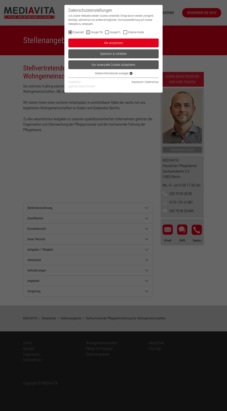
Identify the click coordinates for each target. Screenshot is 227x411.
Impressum (138, 82)
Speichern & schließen (113, 54)
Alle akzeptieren (113, 43)
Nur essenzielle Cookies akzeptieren (113, 65)
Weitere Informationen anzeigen (113, 73)
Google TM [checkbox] (97, 32)
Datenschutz (152, 82)
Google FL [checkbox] (115, 32)
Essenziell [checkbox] (78, 32)
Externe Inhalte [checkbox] (136, 32)
